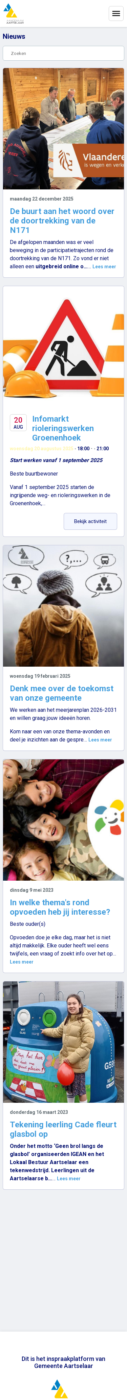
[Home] (13, 13)
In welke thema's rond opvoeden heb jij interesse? (60, 907)
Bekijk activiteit (95, 521)
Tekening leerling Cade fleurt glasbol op (63, 1129)
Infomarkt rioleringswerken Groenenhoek (63, 428)
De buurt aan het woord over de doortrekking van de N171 (62, 221)
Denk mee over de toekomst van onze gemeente (61, 693)
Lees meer (104, 266)
